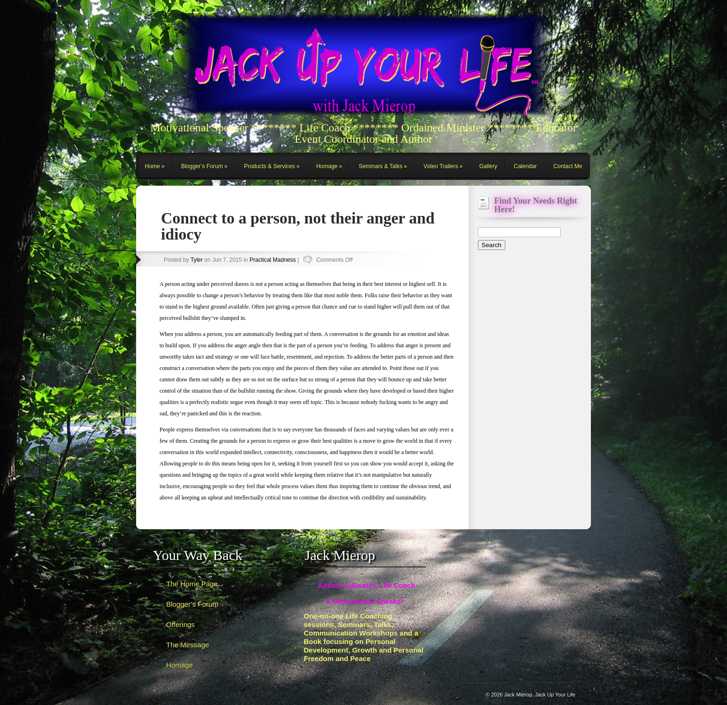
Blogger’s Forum (202, 166)
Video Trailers (441, 166)
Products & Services (269, 166)
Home (152, 166)
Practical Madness (273, 260)
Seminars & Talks (380, 166)
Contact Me (568, 166)
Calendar (525, 166)
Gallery (488, 166)
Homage (327, 166)
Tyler (196, 260)
